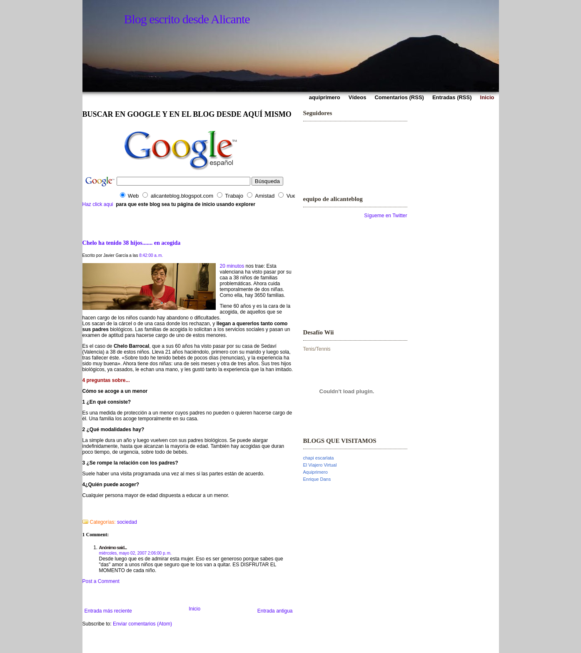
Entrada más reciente (108, 611)
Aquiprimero (315, 472)
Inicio (194, 609)
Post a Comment (101, 581)
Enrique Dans (317, 479)
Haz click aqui (97, 204)
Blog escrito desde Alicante (187, 19)
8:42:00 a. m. (151, 255)
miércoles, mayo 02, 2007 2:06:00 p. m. (135, 553)
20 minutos (232, 266)
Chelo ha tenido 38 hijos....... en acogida (131, 242)
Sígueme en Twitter (385, 216)
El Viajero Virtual (320, 464)
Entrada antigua (275, 611)
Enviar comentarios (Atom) (142, 624)
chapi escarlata (318, 457)
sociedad (127, 522)
